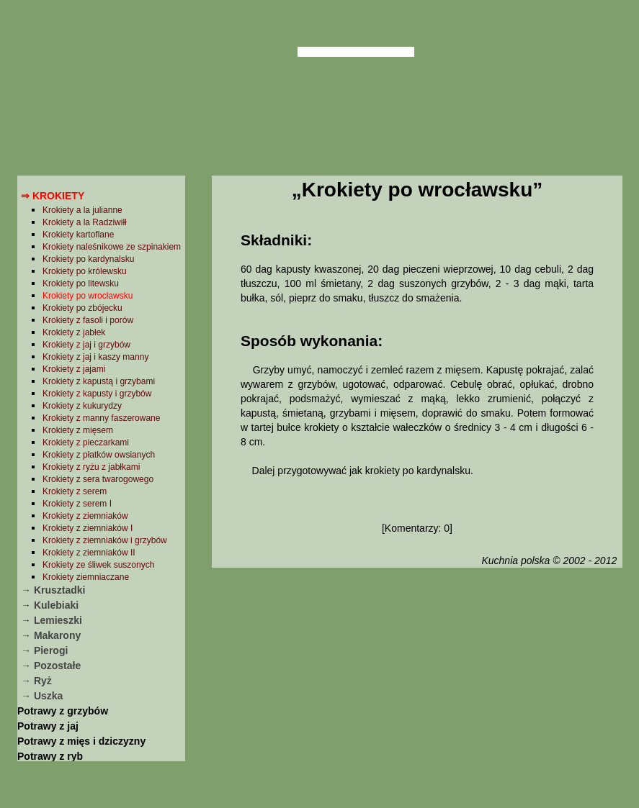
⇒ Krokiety (52, 195)
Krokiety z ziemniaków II (89, 553)
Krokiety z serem (75, 491)
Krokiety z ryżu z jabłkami (91, 467)
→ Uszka (42, 696)
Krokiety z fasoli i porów (88, 320)
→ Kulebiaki (50, 605)
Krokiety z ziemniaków (85, 516)
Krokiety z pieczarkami (86, 442)
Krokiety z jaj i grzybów (86, 345)
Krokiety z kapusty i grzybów (97, 394)
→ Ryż (36, 680)
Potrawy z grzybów (62, 711)
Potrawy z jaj (48, 726)
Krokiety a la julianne (82, 210)
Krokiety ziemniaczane (86, 577)
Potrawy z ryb (50, 756)
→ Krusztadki (53, 590)
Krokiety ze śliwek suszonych (98, 565)
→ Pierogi (44, 650)
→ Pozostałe (51, 665)
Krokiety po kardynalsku (88, 259)
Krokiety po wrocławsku (88, 296)
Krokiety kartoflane (78, 235)
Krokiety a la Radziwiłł (85, 222)
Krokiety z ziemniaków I (88, 528)
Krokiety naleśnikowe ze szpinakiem (112, 247)
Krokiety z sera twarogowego (98, 479)
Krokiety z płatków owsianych (99, 455)
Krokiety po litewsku (81, 283)
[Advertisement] (417, 685)
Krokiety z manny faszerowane (101, 418)
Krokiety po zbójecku (82, 308)
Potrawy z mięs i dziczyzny (81, 741)
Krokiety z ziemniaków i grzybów (105, 540)
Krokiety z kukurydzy (82, 406)
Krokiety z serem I (77, 504)
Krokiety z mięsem (78, 430)
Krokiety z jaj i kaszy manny (95, 357)
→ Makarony (51, 635)
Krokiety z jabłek (74, 332)
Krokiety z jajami (74, 369)
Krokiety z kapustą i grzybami (99, 381)
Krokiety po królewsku (85, 271)
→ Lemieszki (51, 620)
